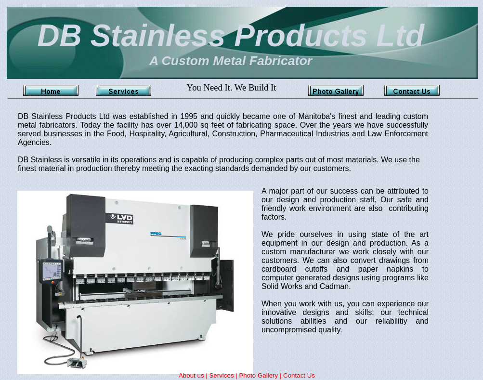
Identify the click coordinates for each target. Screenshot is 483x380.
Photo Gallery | (261, 375)
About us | (194, 375)
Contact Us (299, 375)
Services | (224, 375)
